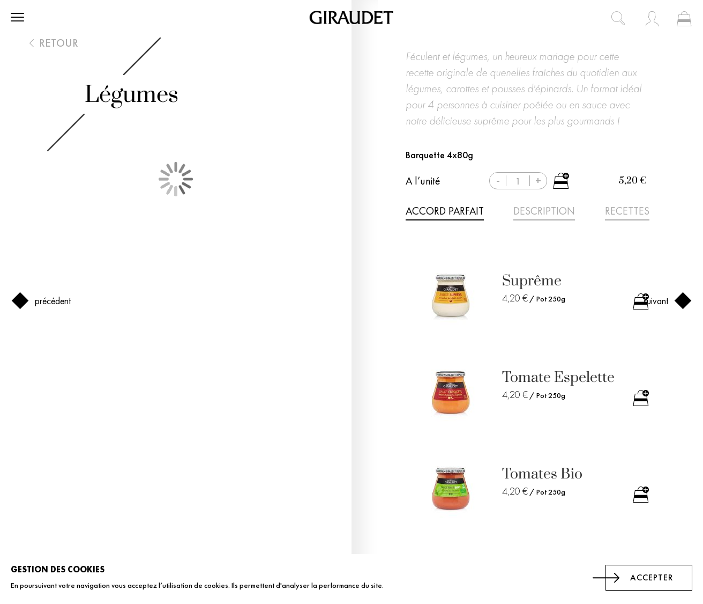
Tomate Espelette (558, 377)
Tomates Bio (542, 474)
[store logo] (351, 17)
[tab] (445, 212)
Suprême (532, 281)
